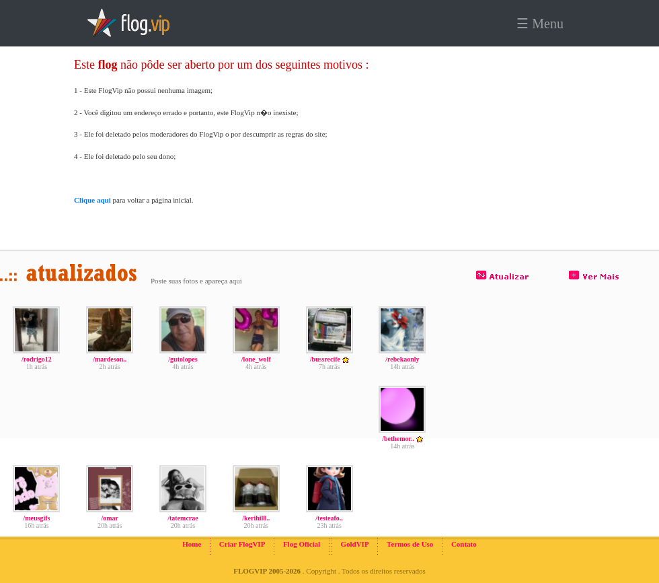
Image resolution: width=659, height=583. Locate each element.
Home (191, 544)
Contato (464, 544)
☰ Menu (540, 23)
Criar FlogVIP (242, 544)
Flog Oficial (301, 544)
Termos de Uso (410, 544)
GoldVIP (354, 544)
